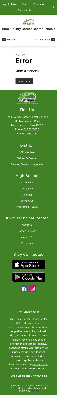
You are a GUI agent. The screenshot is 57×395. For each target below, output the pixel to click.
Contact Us (24, 10)
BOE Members (27, 152)
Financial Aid (27, 237)
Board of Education (33, 4)
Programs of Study (27, 206)
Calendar (27, 194)
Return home (24, 81)
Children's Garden (27, 158)
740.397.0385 (29, 133)
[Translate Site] (44, 40)
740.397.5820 (31, 129)
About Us (27, 224)
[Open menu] (8, 40)
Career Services (27, 230)
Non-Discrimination (28, 311)
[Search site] (53, 7)
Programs (27, 243)
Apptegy (35, 390)
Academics (27, 182)
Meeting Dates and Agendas (27, 164)
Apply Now (10, 4)
